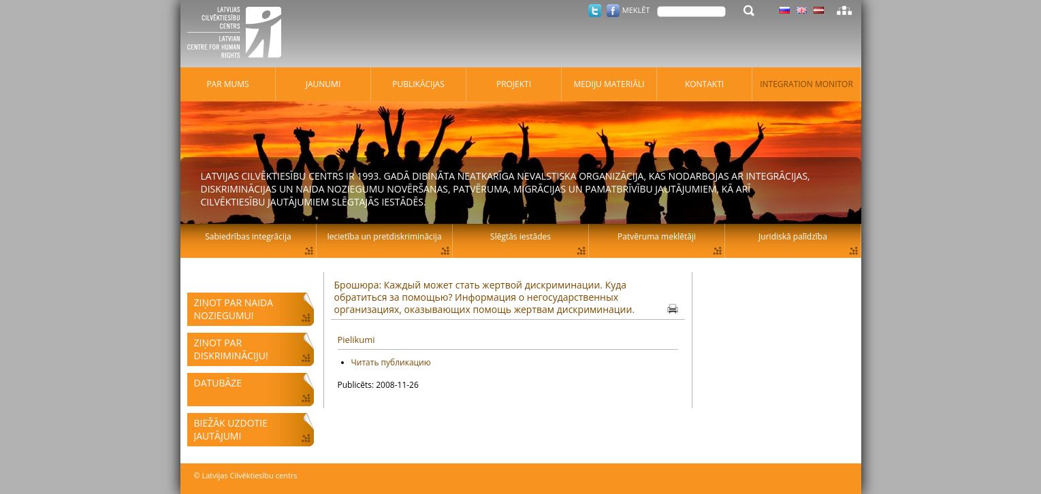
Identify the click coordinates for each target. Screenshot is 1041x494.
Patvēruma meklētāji (657, 236)
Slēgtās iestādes (520, 236)
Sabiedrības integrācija (248, 236)
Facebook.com (613, 10)
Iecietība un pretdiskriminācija (384, 236)
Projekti (513, 84)
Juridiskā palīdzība (792, 236)
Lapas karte (844, 10)
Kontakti (704, 84)
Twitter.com (594, 10)
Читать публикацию (391, 362)
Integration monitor (806, 84)
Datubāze (218, 382)
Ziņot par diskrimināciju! (231, 349)
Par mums (227, 84)
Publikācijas (418, 84)
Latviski (819, 10)
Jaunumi (323, 84)
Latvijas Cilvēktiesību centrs (238, 34)
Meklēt (636, 10)
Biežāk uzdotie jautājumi (231, 429)
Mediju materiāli (608, 84)
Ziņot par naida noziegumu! (234, 309)
